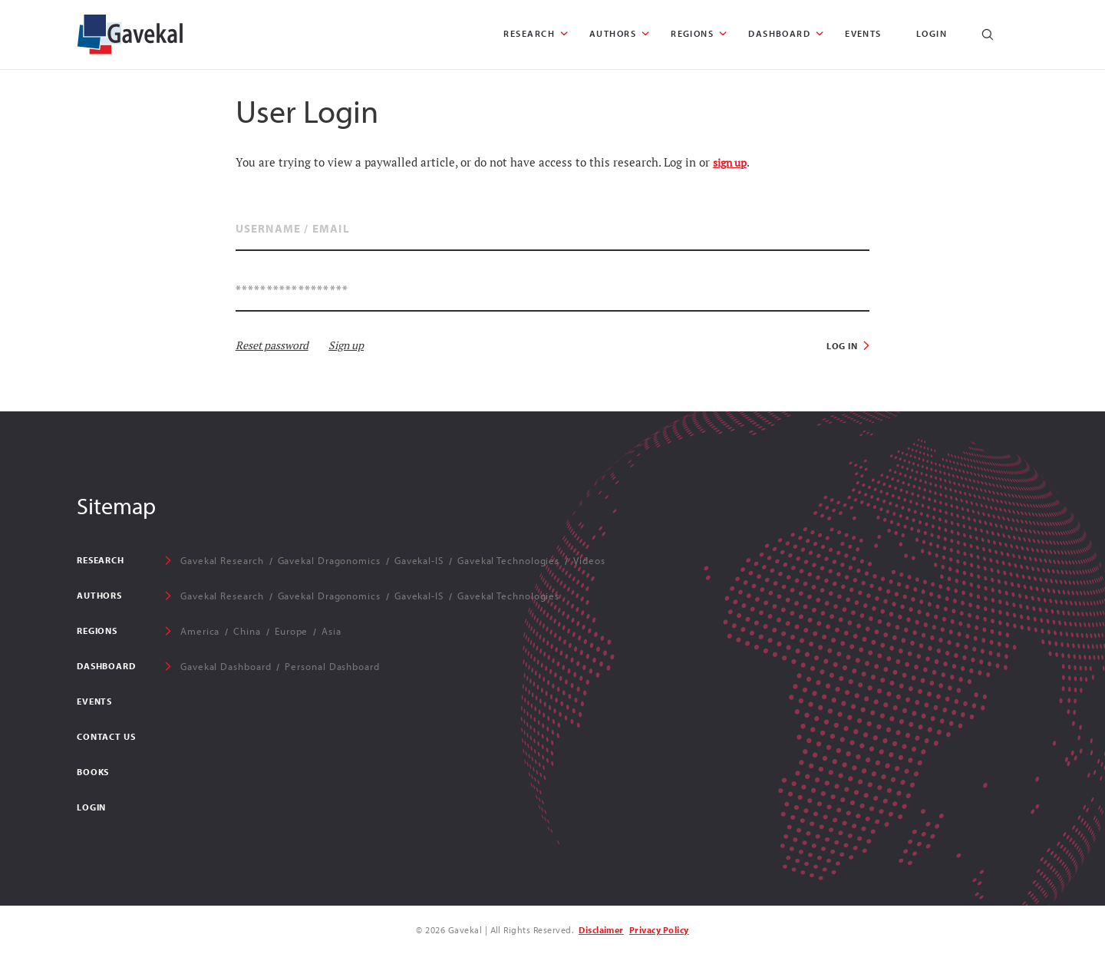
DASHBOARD (779, 33)
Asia (331, 631)
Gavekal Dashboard (225, 666)
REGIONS (692, 33)
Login (931, 33)
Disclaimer (601, 930)
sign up (730, 163)
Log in (842, 346)
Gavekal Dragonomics (329, 560)
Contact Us (106, 736)
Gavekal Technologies (508, 560)
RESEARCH (529, 33)
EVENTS (863, 33)
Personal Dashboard (332, 666)
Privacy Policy (659, 930)
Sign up (346, 345)
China (247, 631)
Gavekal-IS (419, 560)
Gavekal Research (222, 560)
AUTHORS (612, 33)
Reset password (272, 345)
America (199, 631)
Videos (589, 560)
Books (93, 771)
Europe (291, 631)
